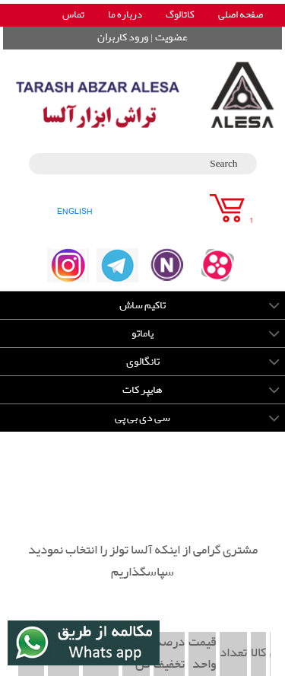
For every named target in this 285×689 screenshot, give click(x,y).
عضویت (171, 37)
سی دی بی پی (142, 418)
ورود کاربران (122, 37)
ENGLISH (75, 211)
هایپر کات (142, 390)
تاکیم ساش (142, 305)
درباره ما (125, 15)
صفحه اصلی (240, 15)
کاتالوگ (180, 15)
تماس (73, 15)
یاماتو (142, 333)
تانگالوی (143, 361)
